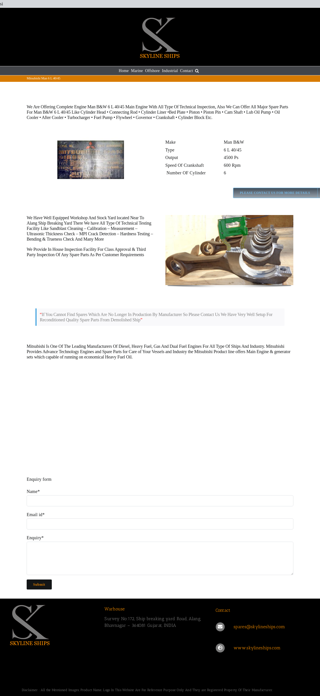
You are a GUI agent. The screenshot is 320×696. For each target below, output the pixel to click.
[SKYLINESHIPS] (30, 624)
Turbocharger (78, 117)
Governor (144, 117)
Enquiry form (39, 479)
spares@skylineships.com (259, 626)
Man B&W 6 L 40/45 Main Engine (117, 106)
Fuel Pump (103, 117)
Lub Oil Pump (258, 112)
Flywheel (124, 117)
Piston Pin (212, 112)
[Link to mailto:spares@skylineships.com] (220, 627)
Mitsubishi (36, 346)
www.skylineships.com (257, 647)
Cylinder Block (191, 117)
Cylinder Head (93, 112)
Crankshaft (165, 117)
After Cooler (53, 117)
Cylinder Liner (153, 112)
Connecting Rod (123, 112)
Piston (194, 112)
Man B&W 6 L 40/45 (53, 112)
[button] (197, 70)
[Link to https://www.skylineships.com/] (220, 648)
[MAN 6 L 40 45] (90, 167)
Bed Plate (177, 112)
